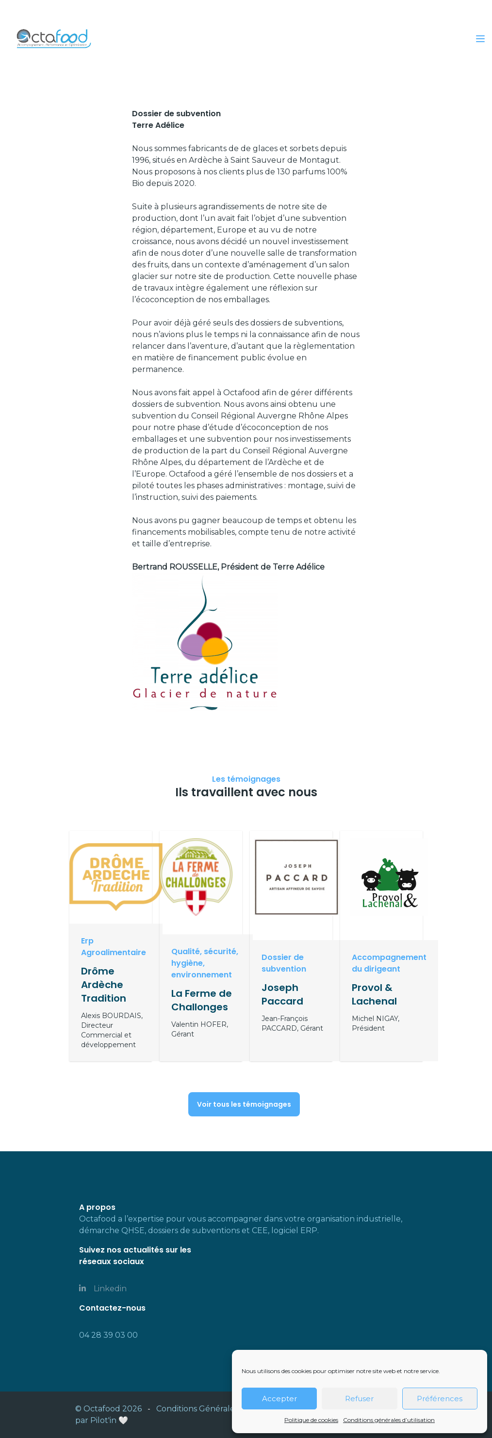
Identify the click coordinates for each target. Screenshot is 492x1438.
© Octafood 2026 (108, 1408)
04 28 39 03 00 (108, 1335)
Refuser (359, 1398)
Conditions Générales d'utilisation (221, 1408)
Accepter (279, 1398)
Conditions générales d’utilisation (389, 1419)
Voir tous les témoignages (244, 1104)
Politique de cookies (311, 1419)
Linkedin (103, 1288)
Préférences (439, 1398)
